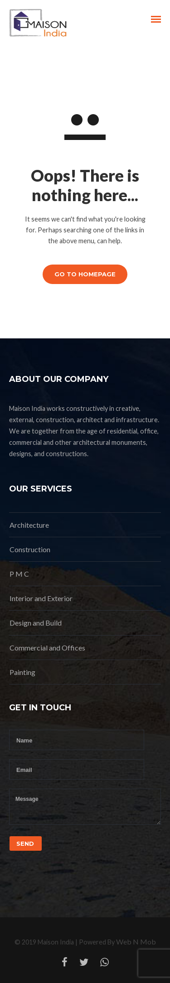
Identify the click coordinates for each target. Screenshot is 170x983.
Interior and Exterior (41, 598)
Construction (30, 549)
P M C (19, 573)
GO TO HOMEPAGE (85, 274)
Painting (22, 672)
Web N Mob (136, 941)
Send (25, 843)
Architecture (29, 524)
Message (85, 807)
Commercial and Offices (47, 647)
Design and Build (36, 622)
